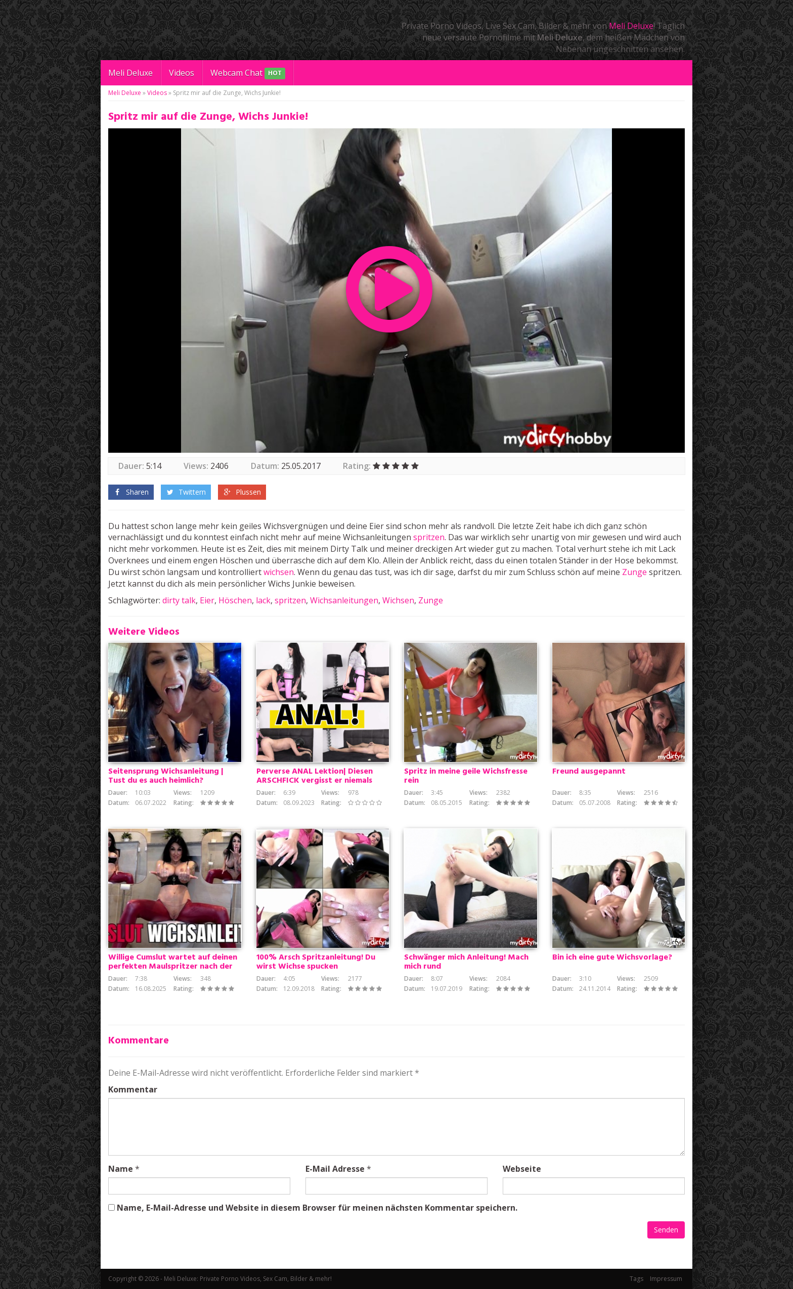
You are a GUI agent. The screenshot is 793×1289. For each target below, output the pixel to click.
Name (120, 1168)
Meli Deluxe (631, 25)
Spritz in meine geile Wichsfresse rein (465, 776)
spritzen (429, 537)
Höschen (235, 600)
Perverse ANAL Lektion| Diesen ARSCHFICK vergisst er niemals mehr (314, 780)
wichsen (278, 572)
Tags (636, 1278)
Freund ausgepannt (589, 771)
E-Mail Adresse (335, 1168)
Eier (207, 600)
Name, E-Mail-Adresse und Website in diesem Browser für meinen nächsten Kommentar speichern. (317, 1207)
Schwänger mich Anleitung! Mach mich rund (466, 962)
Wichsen (398, 600)
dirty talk (179, 600)
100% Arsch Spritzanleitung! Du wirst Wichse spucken (315, 962)
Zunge (634, 572)
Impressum (666, 1278)
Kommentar (132, 1089)
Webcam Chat (247, 73)
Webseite (522, 1168)
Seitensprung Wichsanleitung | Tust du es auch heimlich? (166, 776)
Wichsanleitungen (344, 600)
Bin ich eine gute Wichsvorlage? (612, 957)
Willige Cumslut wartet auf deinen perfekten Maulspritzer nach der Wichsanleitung (172, 966)
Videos (181, 72)
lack (263, 600)
